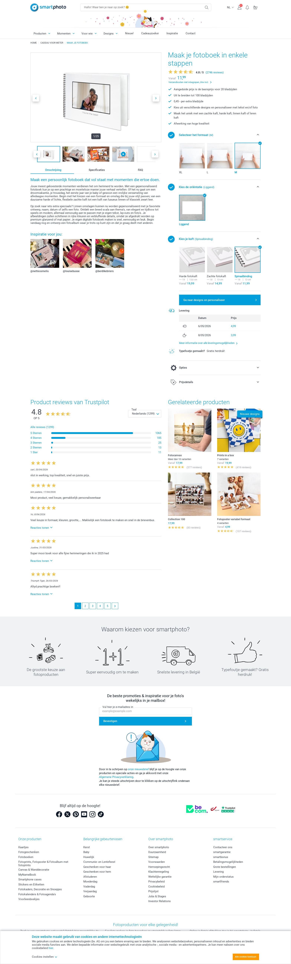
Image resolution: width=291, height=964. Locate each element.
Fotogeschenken (28, 852)
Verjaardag (90, 891)
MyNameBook (27, 874)
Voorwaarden (156, 862)
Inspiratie (172, 33)
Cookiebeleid (156, 886)
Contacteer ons (222, 847)
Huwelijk (88, 857)
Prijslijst (153, 891)
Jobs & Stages (157, 896)
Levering (218, 871)
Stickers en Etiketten (31, 884)
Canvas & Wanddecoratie (33, 869)
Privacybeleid (156, 881)
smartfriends (221, 881)
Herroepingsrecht (159, 867)
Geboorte (89, 896)
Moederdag (90, 881)
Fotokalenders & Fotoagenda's (37, 894)
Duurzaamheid (157, 852)
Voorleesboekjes (29, 899)
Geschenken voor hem (97, 871)
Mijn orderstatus (223, 876)
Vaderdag (89, 886)
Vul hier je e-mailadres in (117, 707)
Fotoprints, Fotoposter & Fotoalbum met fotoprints (43, 863)
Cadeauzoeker (150, 33)
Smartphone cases (30, 879)
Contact (190, 33)
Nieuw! (129, 33)
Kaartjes (23, 847)
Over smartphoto (158, 847)
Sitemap (153, 857)
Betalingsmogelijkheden (228, 862)
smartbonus (220, 857)
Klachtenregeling (158, 871)
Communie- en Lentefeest (99, 862)
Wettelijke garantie (159, 876)
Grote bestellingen (224, 867)
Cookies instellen (44, 956)
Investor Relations (159, 901)
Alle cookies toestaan (245, 956)
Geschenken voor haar (97, 867)
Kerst (86, 847)
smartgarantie (221, 852)
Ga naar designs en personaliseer (204, 300)
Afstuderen (90, 876)
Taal (134, 409)
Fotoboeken (25, 857)
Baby (86, 852)
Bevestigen (110, 721)
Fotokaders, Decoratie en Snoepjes (40, 889)
